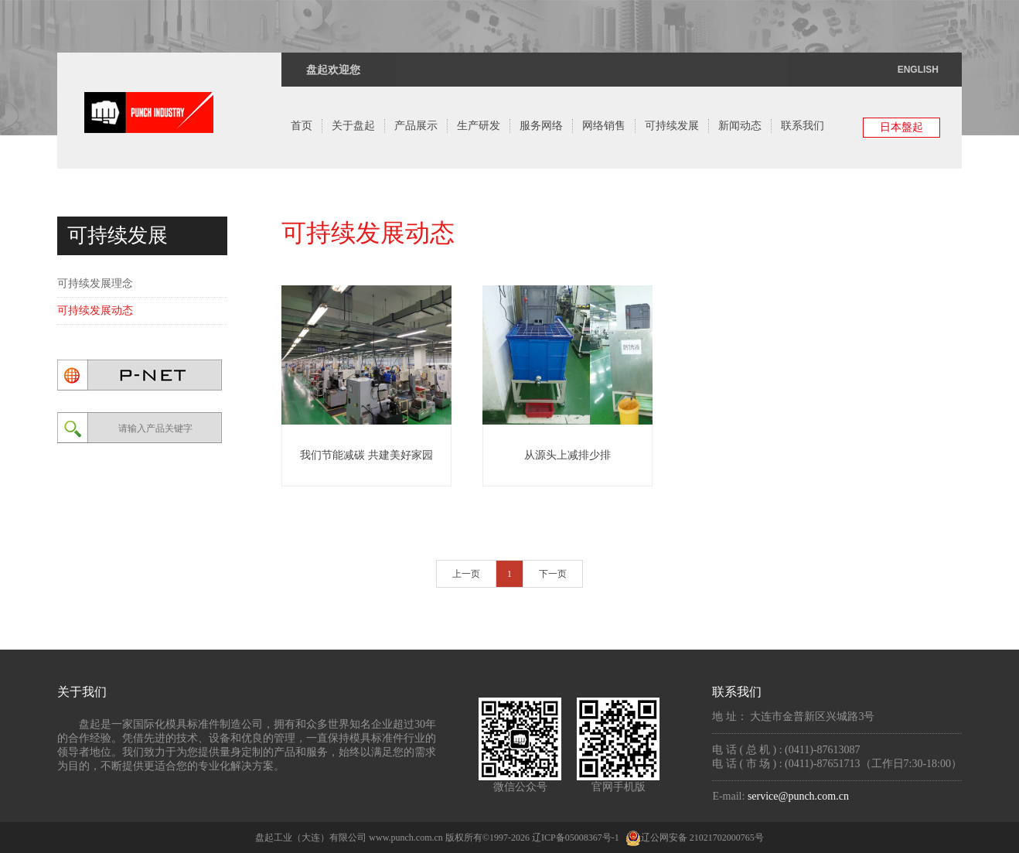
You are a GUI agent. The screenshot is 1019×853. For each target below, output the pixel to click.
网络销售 (603, 125)
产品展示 (416, 125)
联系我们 (802, 125)
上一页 (466, 573)
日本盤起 (901, 127)
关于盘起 (353, 125)
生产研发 (478, 125)
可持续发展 (672, 125)
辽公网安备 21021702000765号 (694, 837)
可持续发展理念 (95, 283)
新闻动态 (740, 125)
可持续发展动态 (95, 310)
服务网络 (541, 125)
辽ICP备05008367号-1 (575, 837)
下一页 (553, 573)
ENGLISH (918, 69)
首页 (301, 125)
